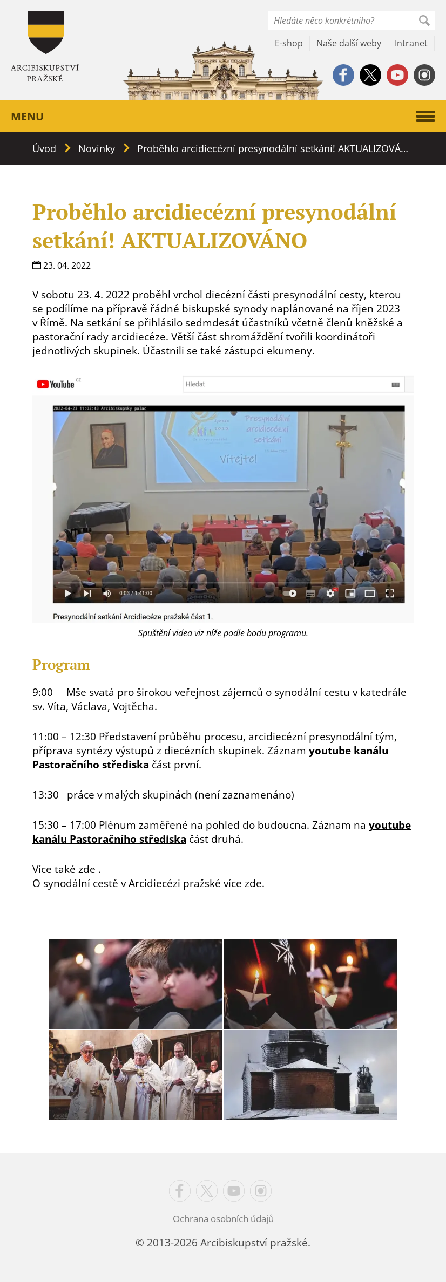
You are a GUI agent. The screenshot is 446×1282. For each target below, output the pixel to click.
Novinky (96, 148)
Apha (45, 46)
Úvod (44, 148)
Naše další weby (348, 43)
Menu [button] (223, 116)
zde (88, 869)
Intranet (411, 43)
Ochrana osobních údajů (223, 1218)
